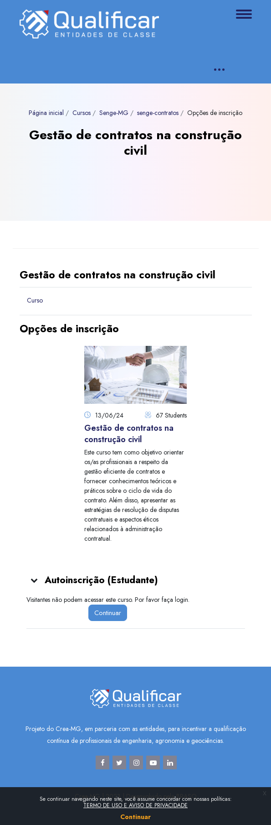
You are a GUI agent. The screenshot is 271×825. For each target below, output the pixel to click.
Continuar (107, 613)
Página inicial (46, 112)
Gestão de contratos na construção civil (129, 433)
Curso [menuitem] (35, 300)
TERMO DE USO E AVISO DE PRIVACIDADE (135, 805)
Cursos (81, 112)
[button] (34, 580)
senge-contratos (158, 112)
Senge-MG (113, 112)
